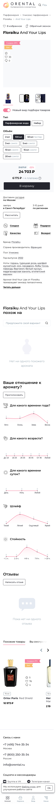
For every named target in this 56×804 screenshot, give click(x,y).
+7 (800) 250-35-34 (16, 754)
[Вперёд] (48, 650)
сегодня (19, 197)
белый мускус (34, 268)
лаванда (8, 268)
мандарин (28, 266)
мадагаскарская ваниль (16, 271)
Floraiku (16, 242)
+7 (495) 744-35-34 (16, 744)
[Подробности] (39, 178)
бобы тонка (41, 266)
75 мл (7, 694)
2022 (20, 257)
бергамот (19, 268)
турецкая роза (27, 263)
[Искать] (46, 323)
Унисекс (14, 252)
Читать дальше (12, 287)
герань (14, 263)
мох (19, 266)
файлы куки (28, 786)
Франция (36, 247)
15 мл (49, 694)
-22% (31, 167)
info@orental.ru (14, 764)
